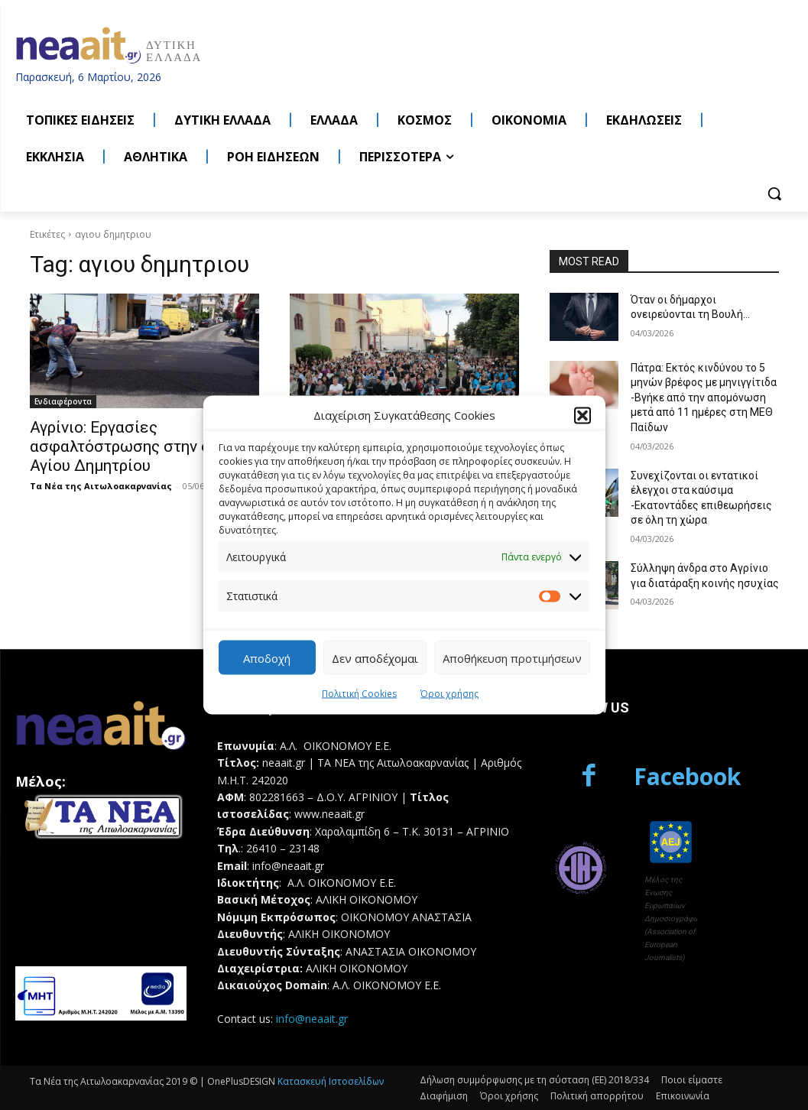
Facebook (687, 776)
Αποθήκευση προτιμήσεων (512, 657)
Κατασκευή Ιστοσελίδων (330, 1081)
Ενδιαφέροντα (63, 401)
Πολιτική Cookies (359, 693)
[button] (582, 415)
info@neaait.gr (312, 1018)
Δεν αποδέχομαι (375, 657)
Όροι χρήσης (449, 693)
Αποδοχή (266, 657)
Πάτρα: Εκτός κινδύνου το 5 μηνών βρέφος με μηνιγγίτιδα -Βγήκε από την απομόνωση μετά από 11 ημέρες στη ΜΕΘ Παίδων (704, 397)
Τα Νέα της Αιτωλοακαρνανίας (101, 486)
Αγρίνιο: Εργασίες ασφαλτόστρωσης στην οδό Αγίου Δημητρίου (129, 446)
